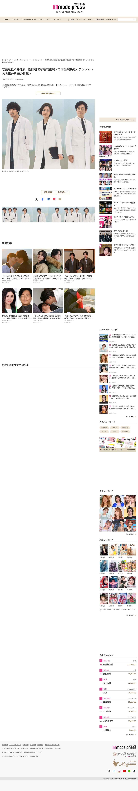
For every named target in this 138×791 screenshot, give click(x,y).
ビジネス (57, 20)
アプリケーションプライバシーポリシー (15, 749)
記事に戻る (48, 192)
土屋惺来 (107, 730)
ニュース (6, 20)
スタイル (15, 20)
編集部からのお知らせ (52, 745)
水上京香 (107, 683)
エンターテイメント (29, 20)
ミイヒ (104, 431)
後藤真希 (125, 428)
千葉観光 (104, 428)
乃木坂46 (107, 711)
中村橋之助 (108, 665)
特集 (72, 20)
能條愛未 (107, 702)
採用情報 (40, 745)
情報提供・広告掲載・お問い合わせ (41, 749)
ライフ (49, 20)
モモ (114, 431)
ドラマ (90, 20)
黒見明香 (125, 431)
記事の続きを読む (48, 94)
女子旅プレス (111, 20)
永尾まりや (108, 721)
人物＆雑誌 (99, 20)
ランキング (81, 20)
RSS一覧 (58, 749)
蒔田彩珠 (107, 674)
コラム (41, 20)
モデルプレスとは (15, 745)
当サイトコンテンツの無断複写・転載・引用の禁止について (21, 752)
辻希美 (115, 428)
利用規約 (26, 745)
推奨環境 (33, 745)
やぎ (105, 693)
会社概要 (5, 745)
